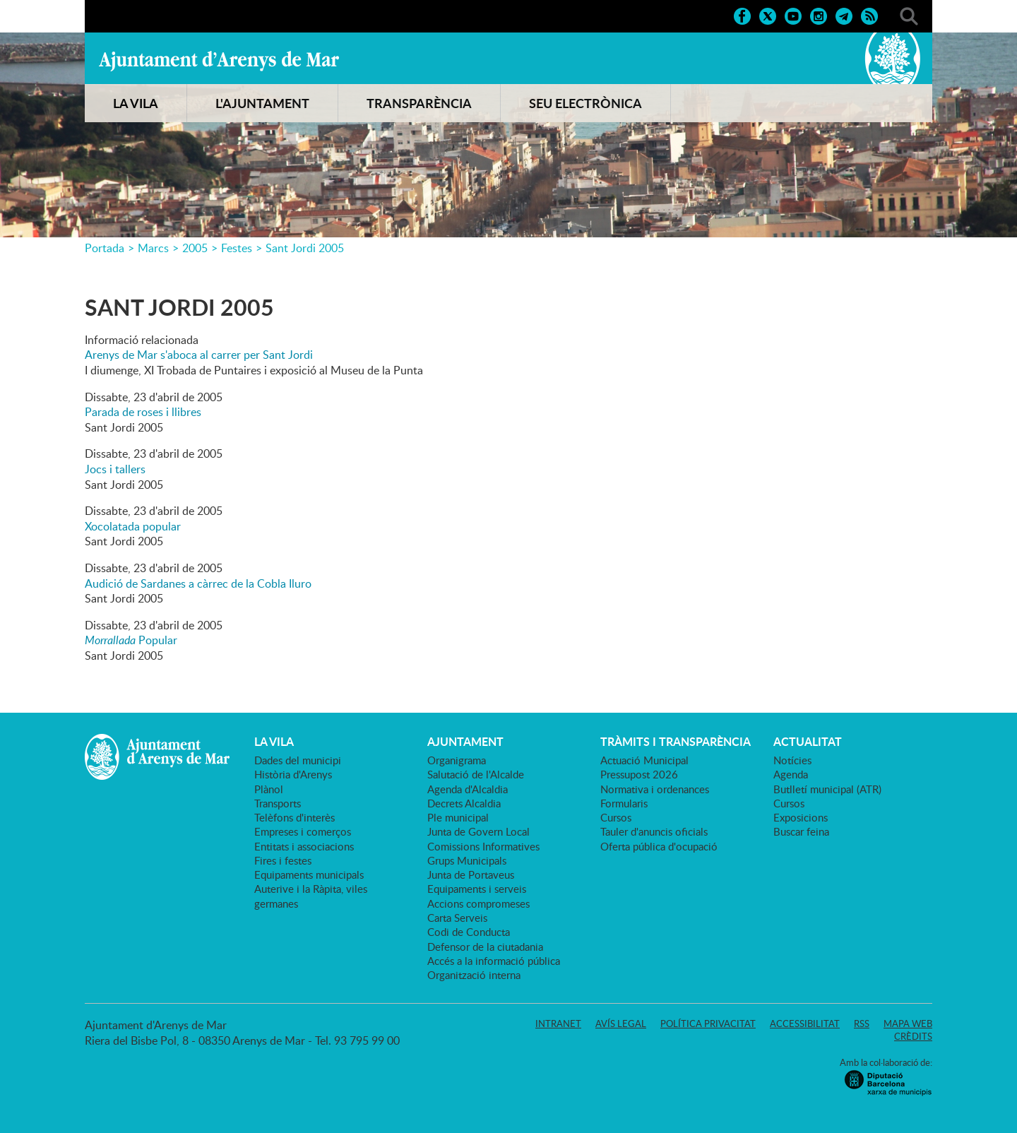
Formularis (624, 803)
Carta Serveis (457, 917)
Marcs (153, 248)
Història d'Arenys (293, 774)
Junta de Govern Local (478, 831)
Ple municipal (458, 817)
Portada (104, 248)
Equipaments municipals (309, 874)
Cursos (615, 817)
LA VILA (135, 103)
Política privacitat (708, 1023)
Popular (131, 640)
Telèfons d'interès (294, 817)
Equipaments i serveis (476, 889)
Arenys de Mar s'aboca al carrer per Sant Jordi (199, 354)
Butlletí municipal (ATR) (827, 789)
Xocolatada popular (133, 526)
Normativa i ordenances (654, 789)
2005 (195, 248)
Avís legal (620, 1023)
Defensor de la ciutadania (485, 946)
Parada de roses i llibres (143, 412)
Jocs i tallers (115, 469)
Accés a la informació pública (493, 961)
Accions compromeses (478, 903)
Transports (277, 803)
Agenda (790, 774)
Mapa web (908, 1023)
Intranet (558, 1023)
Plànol (268, 789)
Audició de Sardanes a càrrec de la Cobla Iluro (198, 583)
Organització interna (474, 975)
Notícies (792, 760)
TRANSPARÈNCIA (419, 103)
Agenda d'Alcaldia (467, 789)
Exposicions (800, 817)
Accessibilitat (805, 1023)
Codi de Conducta (468, 932)
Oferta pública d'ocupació (659, 846)
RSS (861, 1023)
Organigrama (456, 760)
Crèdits (913, 1036)
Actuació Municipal (644, 760)
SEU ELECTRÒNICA (585, 103)
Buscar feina (801, 831)
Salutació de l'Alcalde (475, 774)
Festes (236, 248)
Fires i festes (282, 860)
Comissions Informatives (483, 846)
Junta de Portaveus (470, 874)
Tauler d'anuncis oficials (654, 831)
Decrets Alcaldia (464, 803)
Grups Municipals (466, 860)
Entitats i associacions (304, 846)
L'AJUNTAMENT (262, 103)
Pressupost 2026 (639, 774)
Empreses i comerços (302, 831)
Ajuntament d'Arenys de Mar (219, 60)
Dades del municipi (297, 760)
